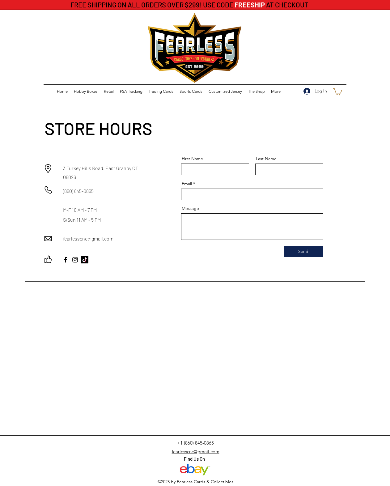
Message (190, 208)
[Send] (303, 251)
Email (187, 183)
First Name (192, 158)
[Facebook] (65, 259)
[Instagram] (75, 259)
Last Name (266, 158)
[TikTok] (84, 259)
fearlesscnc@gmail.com (88, 238)
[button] (337, 91)
